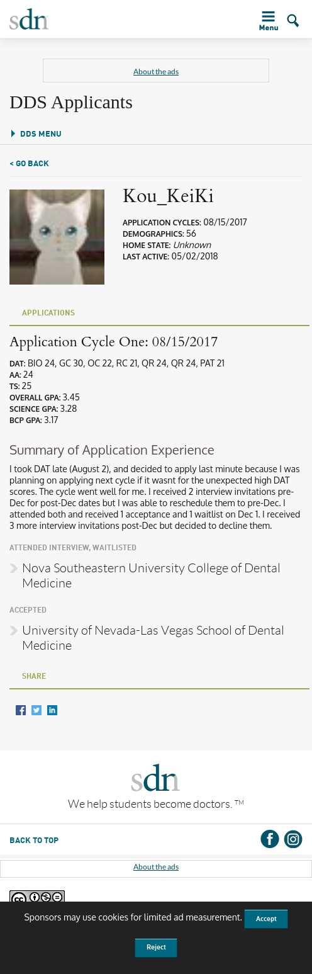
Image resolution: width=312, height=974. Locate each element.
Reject (156, 947)
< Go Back (29, 164)
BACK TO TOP (33, 841)
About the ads (156, 71)
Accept (266, 919)
